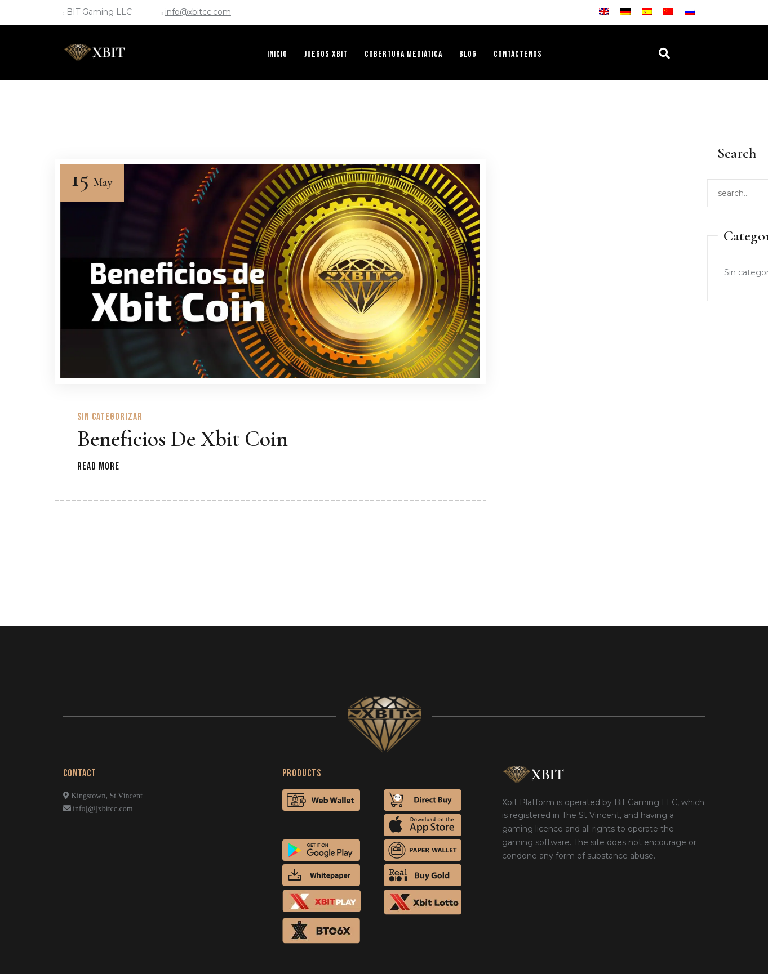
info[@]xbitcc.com (103, 808)
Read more (98, 466)
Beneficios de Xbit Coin (182, 438)
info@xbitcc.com (198, 12)
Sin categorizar (110, 417)
